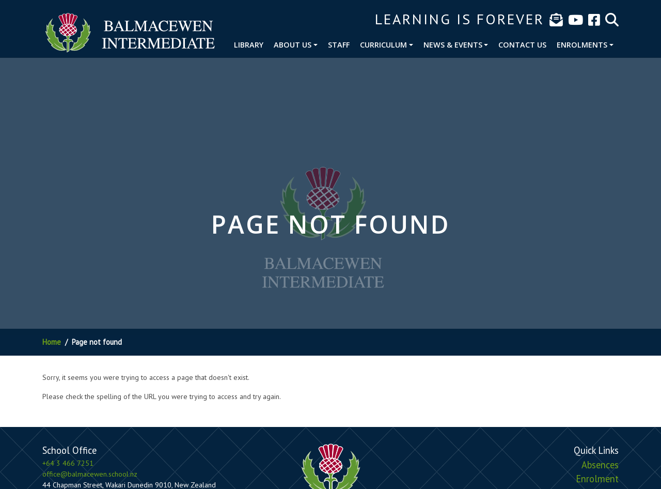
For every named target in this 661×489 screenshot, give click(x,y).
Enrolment (597, 478)
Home (51, 342)
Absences (600, 465)
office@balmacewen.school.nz (89, 474)
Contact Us (522, 45)
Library (248, 45)
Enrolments (582, 45)
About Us (292, 45)
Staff (339, 45)
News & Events (452, 45)
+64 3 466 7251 (67, 463)
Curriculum (383, 45)
